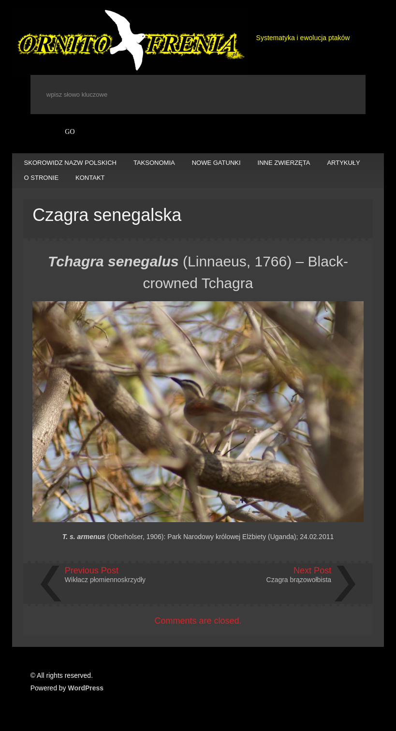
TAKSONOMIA (154, 162)
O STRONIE (41, 177)
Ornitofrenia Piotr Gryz (129, 41)
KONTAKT (89, 177)
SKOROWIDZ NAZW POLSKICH (70, 162)
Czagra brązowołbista (299, 580)
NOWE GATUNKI (216, 162)
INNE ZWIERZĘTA (284, 162)
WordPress (86, 688)
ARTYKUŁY (343, 162)
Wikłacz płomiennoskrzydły (105, 580)
